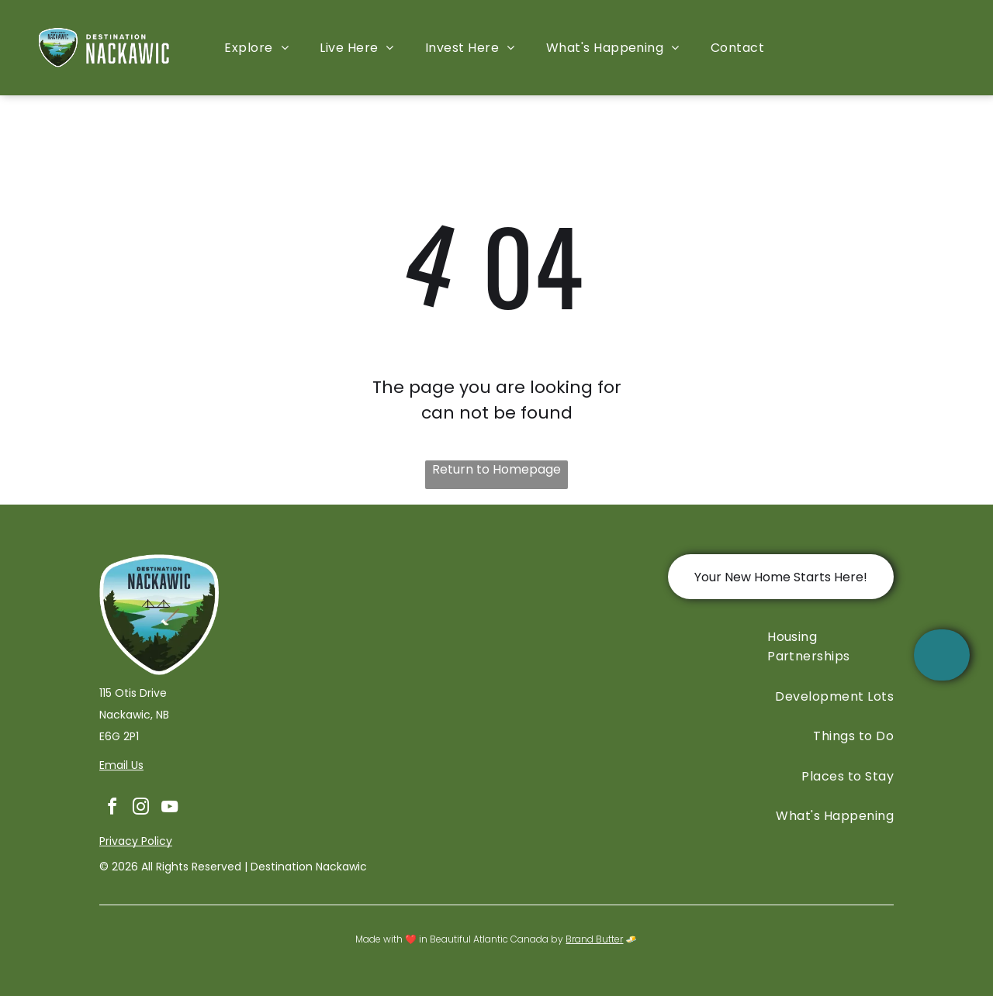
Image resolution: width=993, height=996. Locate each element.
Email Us (121, 765)
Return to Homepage (496, 469)
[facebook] (111, 808)
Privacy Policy (135, 841)
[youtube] (169, 808)
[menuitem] (256, 47)
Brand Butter (594, 939)
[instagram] (140, 808)
